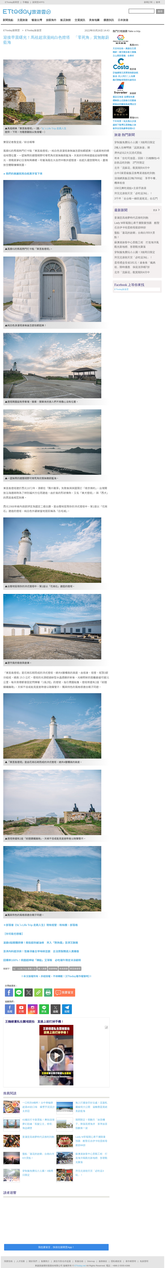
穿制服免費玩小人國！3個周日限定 (134, 142)
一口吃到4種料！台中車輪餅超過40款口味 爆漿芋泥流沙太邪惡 (38, 1106)
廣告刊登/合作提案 (62, 1261)
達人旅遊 (42, 968)
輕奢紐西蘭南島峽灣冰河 (124, 104)
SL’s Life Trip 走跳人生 (24, 968)
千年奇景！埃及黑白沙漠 (124, 121)
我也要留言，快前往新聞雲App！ (56, 1247)
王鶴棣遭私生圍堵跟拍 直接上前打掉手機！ (34, 1021)
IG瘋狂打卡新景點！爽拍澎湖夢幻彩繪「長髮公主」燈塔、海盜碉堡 (38, 1123)
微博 (158, 2)
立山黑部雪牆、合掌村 (123, 55)
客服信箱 (79, 1261)
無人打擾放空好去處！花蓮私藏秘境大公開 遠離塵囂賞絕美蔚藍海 (91, 1106)
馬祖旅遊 (63, 968)
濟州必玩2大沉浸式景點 (128, 152)
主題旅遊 (22, 20)
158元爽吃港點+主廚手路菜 (130, 188)
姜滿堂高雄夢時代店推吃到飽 (38, 1136)
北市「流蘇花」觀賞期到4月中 (132, 167)
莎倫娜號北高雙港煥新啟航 (125, 72)
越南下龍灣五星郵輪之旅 (124, 125)
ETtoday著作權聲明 (77, 976)
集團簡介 (45, 1261)
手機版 (26, 2)
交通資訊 (80, 20)
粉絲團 (63, 925)
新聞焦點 (8, 20)
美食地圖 (94, 20)
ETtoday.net (80, 1265)
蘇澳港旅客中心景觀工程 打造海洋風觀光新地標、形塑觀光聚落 (91, 1158)
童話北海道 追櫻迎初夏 (124, 97)
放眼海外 (51, 20)
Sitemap (91, 1261)
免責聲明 (144, 1261)
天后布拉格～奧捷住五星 (124, 48)
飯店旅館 (65, 20)
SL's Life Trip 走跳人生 (54, 128)
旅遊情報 (53, 968)
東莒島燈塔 (75, 968)
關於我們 (33, 1261)
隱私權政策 (116, 1261)
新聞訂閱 (148, 2)
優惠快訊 (108, 20)
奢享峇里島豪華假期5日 (124, 128)
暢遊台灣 (37, 20)
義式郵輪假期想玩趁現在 (124, 80)
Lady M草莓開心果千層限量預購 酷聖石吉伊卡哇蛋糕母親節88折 (91, 1141)
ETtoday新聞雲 (12, 2)
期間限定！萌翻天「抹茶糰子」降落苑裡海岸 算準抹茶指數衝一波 (91, 1123)
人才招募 (20, 1261)
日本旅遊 (123, 20)
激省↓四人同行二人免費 (124, 76)
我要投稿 (8, 1261)
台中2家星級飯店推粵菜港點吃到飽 (134, 173)
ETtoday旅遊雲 (121, 289)
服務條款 (103, 1261)
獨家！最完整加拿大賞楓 (124, 52)
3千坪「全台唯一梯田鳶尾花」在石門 (136, 198)
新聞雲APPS (38, 2)
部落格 (74, 925)
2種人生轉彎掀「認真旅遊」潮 (132, 147)
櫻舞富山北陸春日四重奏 (124, 100)
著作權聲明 (130, 1261)
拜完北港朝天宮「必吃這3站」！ (133, 193)
